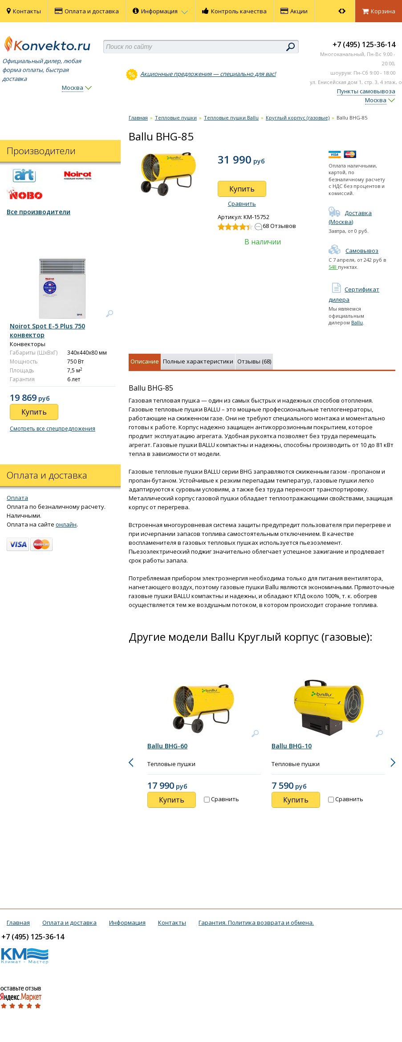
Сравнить (242, 204)
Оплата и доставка (87, 11)
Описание (144, 361)
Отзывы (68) (254, 361)
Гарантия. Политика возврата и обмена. (256, 922)
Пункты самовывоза (366, 91)
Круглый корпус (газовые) (297, 117)
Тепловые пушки (176, 117)
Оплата (17, 498)
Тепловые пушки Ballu (231, 117)
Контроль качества (234, 11)
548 (333, 266)
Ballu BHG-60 (167, 746)
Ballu (357, 322)
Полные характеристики (198, 361)
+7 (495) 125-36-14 (364, 44)
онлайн (66, 524)
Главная (138, 117)
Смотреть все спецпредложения (52, 428)
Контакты (24, 11)
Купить (242, 189)
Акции (294, 11)
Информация (160, 11)
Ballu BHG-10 (292, 746)
